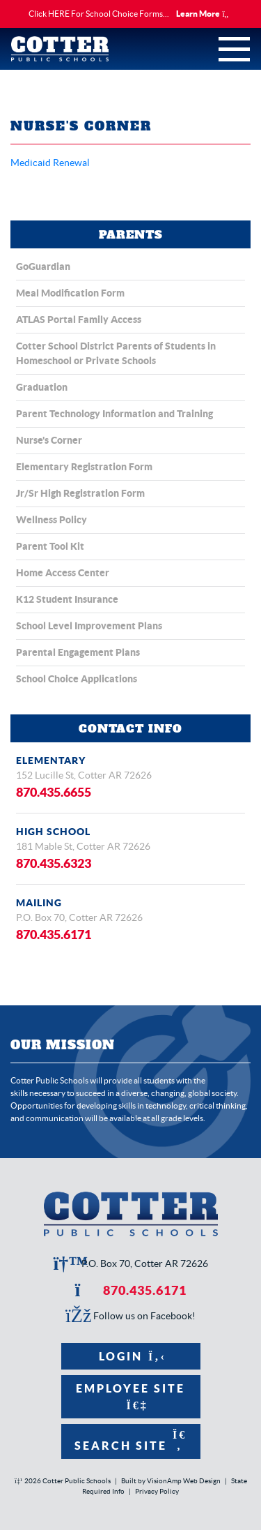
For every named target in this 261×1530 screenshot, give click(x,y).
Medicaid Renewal (50, 162)
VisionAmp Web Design (184, 1481)
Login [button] (130, 1356)
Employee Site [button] (130, 1396)
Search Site (130, 1440)
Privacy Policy (157, 1491)
